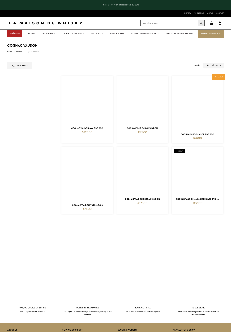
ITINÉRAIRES (15, 33)
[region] (115, 5)
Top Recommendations (210, 33)
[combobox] (213, 65)
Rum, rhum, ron (117, 33)
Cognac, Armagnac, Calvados (145, 33)
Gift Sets (31, 33)
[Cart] (220, 23)
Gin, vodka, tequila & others (180, 33)
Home (9, 52)
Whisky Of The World (74, 33)
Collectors (97, 33)
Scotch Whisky (49, 33)
